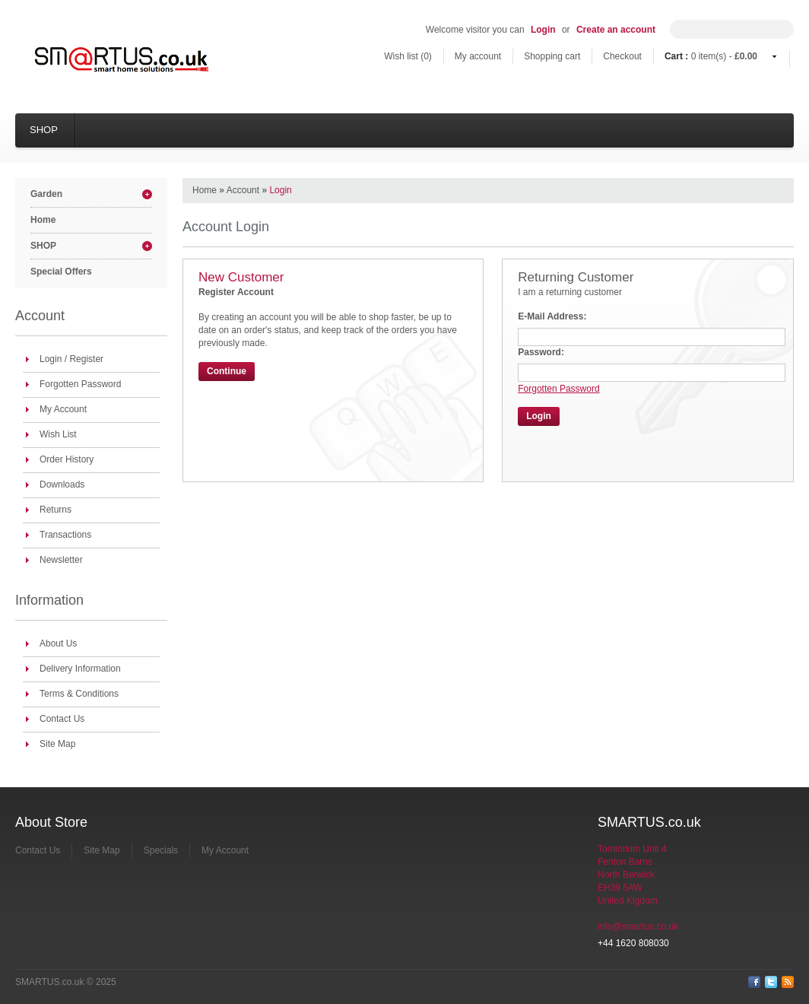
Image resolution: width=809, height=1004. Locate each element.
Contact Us (62, 718)
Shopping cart (552, 56)
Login (543, 29)
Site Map (57, 744)
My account (478, 56)
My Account (63, 409)
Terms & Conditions (79, 693)
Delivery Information (80, 668)
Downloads (62, 484)
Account (243, 190)
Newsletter (61, 559)
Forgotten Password (80, 384)
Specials (161, 850)
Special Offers (61, 271)
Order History (67, 459)
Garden (46, 194)
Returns (55, 509)
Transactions (65, 534)
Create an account (615, 29)
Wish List (58, 434)
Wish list (408, 56)
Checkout (622, 56)
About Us (58, 643)
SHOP (44, 129)
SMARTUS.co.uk (49, 982)
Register (86, 359)
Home (43, 219)
